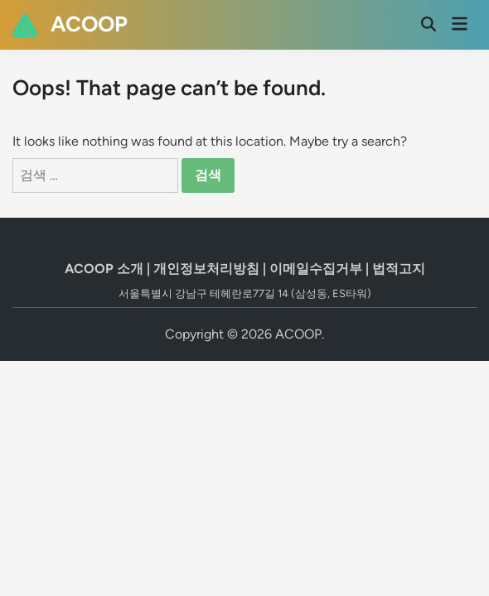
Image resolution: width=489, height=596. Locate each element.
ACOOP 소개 (104, 268)
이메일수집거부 (315, 268)
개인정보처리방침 (206, 268)
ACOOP (89, 24)
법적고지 (398, 268)
